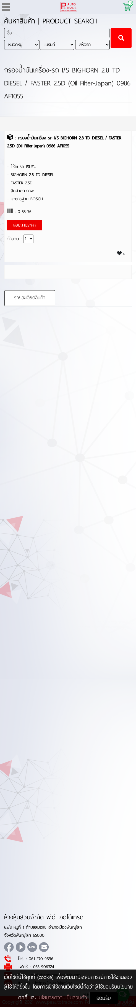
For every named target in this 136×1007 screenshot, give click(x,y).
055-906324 (43, 966)
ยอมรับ (103, 998)
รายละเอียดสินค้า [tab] (29, 297)
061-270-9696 (41, 958)
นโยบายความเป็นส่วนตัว (64, 997)
